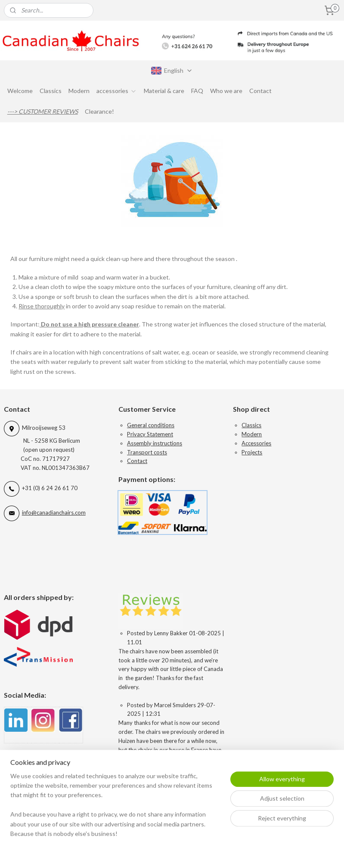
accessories (116, 90)
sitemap (211, 829)
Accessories (256, 443)
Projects (252, 452)
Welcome (20, 90)
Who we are (226, 90)
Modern (79, 90)
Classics (51, 90)
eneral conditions (152, 425)
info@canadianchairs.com (54, 512)
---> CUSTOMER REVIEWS (42, 111)
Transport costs (147, 452)
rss (226, 829)
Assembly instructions (154, 443)
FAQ (197, 90)
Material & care (164, 90)
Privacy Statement (150, 434)
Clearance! (99, 111)
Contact (260, 90)
